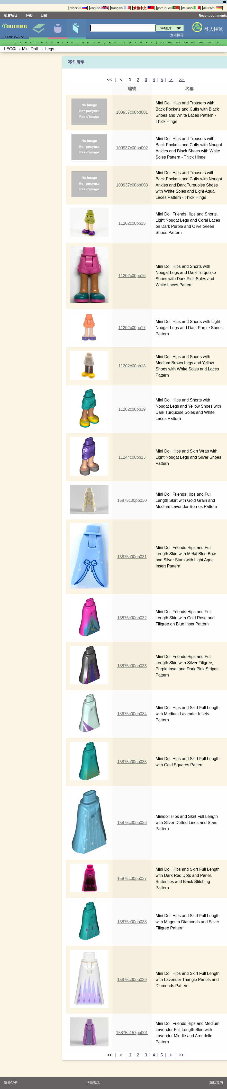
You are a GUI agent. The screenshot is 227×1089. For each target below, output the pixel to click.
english (99, 8)
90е (201, 42)
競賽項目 (10, 15)
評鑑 (29, 15)
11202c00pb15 (132, 223)
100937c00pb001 (132, 112)
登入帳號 (213, 29)
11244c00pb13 (132, 457)
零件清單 (76, 29)
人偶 (57, 29)
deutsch (212, 8)
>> (182, 79)
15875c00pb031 (132, 557)
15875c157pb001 (132, 1033)
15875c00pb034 (132, 714)
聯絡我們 (216, 1083)
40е (162, 42)
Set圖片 (38, 29)
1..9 (14, 42)
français (120, 8)
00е (209, 42)
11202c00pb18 (132, 366)
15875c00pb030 (132, 500)
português (168, 8)
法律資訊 (93, 1083)
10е (216, 42)
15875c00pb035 (132, 762)
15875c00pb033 (132, 666)
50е (170, 42)
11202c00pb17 (132, 328)
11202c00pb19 (132, 409)
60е (178, 42)
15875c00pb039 (132, 979)
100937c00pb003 (132, 185)
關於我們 (10, 1083)
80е (193, 42)
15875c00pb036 (132, 822)
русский (78, 8)
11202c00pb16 (132, 275)
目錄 (44, 15)
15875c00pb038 (132, 922)
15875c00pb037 (132, 878)
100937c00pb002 (132, 148)
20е (14, 49)
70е (186, 42)
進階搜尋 (177, 35)
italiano (191, 8)
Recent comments (213, 15)
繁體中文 (143, 8)
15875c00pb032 (132, 618)
